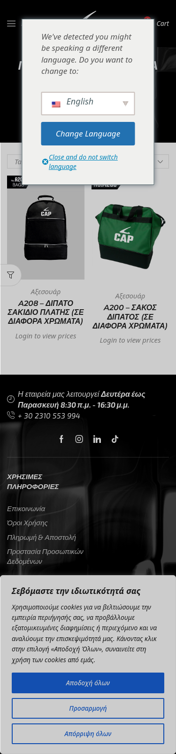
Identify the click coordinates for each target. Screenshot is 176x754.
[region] (88, 664)
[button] (11, 275)
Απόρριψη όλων (88, 733)
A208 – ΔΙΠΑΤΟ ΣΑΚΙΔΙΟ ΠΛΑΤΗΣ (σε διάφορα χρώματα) (46, 312)
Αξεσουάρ (46, 291)
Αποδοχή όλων (88, 682)
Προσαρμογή (88, 708)
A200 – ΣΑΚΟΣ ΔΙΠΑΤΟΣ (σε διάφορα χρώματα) (130, 316)
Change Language (88, 133)
